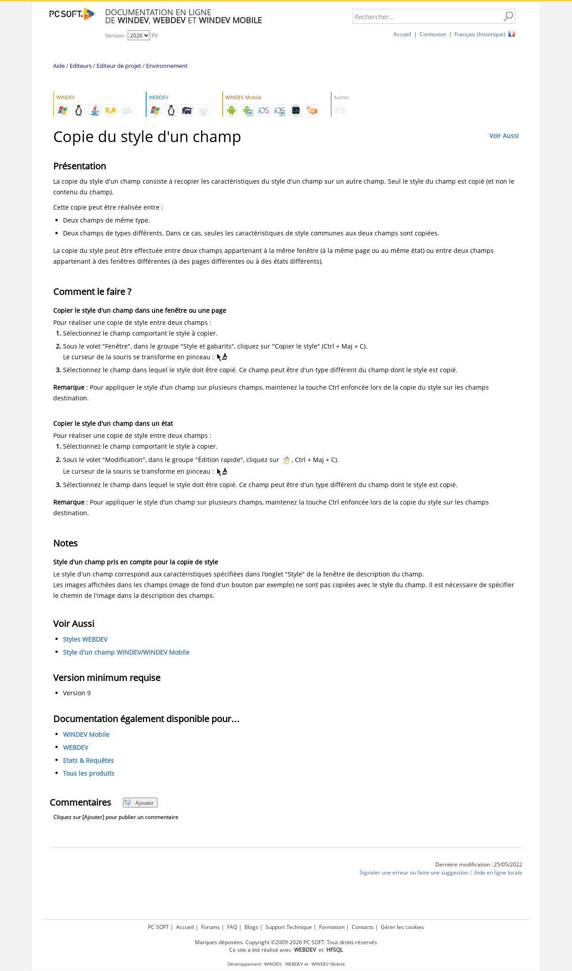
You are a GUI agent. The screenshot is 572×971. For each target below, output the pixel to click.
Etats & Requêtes (88, 760)
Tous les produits (88, 773)
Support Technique (288, 927)
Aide (59, 66)
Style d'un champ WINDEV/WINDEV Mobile (126, 652)
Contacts (363, 927)
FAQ (232, 927)
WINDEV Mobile (86, 734)
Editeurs (81, 66)
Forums (210, 927)
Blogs (251, 927)
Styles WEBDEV (85, 639)
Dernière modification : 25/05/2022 (478, 864)
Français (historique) (479, 34)
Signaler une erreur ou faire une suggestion (414, 872)
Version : (116, 35)
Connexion (433, 34)
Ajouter (139, 803)
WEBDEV (75, 747)
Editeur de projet (119, 66)
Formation (332, 927)
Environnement (167, 66)
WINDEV (273, 964)
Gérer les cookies (402, 927)
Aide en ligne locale (498, 872)
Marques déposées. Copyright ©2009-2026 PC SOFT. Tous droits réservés (286, 942)
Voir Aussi (504, 135)
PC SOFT (158, 927)
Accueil (402, 34)
